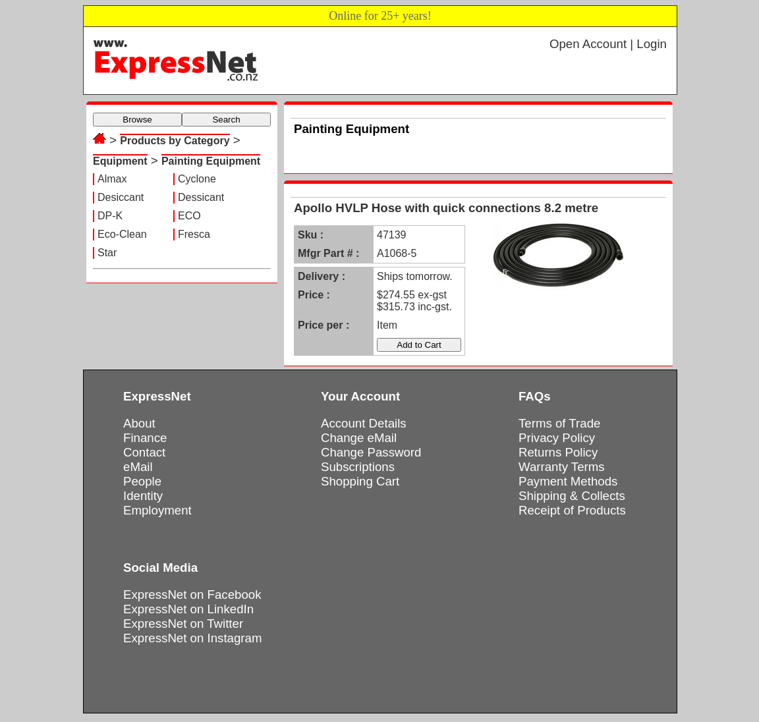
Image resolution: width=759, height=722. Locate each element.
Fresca (194, 234)
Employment (157, 510)
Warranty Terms (562, 467)
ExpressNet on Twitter (183, 623)
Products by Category (174, 140)
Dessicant (201, 197)
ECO (189, 215)
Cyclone (197, 178)
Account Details (364, 423)
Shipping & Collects (572, 496)
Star (107, 252)
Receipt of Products (572, 510)
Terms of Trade (559, 423)
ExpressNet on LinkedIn (188, 609)
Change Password (371, 452)
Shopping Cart (360, 481)
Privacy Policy (557, 438)
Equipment (120, 161)
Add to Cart (419, 345)
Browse (137, 120)
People (142, 481)
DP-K (110, 215)
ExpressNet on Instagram (192, 638)
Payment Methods (568, 481)
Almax (112, 178)
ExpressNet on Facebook (192, 594)
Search (226, 120)
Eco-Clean (122, 234)
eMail (138, 467)
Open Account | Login (608, 44)
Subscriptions (358, 467)
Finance (145, 438)
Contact (144, 452)
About (139, 423)
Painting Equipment (210, 161)
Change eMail (359, 438)
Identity (143, 496)
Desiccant (121, 197)
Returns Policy (558, 452)
